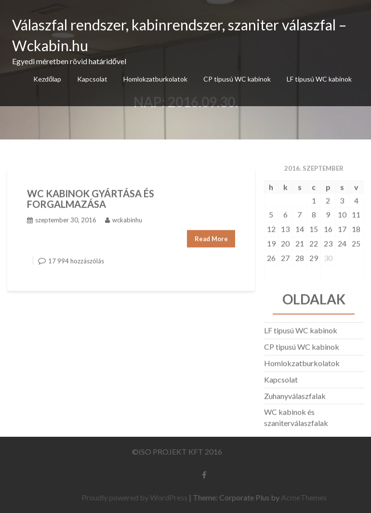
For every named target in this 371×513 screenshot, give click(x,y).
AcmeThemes (306, 497)
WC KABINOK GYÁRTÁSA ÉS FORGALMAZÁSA (90, 197)
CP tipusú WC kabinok (237, 79)
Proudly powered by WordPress (137, 497)
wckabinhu (123, 218)
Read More (211, 237)
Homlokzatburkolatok (155, 79)
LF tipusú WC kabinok (319, 79)
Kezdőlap (47, 79)
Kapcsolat (92, 79)
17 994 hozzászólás (76, 259)
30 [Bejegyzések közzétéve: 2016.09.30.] (328, 256)
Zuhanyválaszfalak (295, 394)
